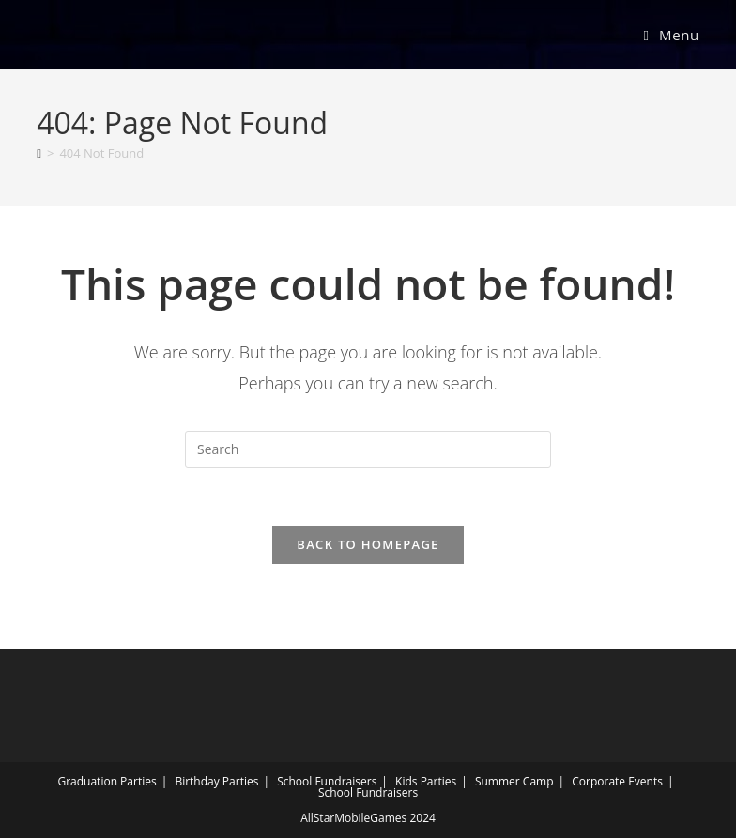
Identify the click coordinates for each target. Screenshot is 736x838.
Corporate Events (617, 781)
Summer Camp (514, 781)
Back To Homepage (367, 544)
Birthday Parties (216, 781)
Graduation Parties (106, 781)
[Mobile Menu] (670, 34)
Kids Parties (425, 781)
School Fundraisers (326, 781)
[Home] (39, 153)
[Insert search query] (368, 449)
